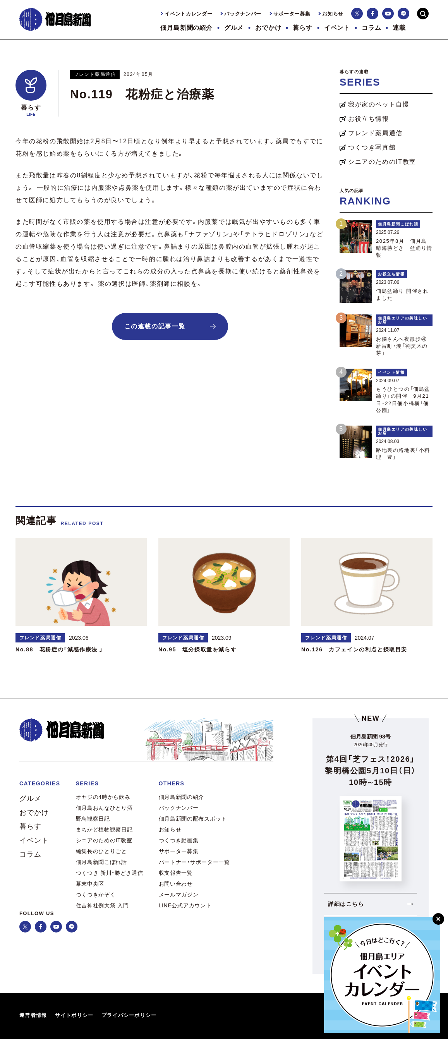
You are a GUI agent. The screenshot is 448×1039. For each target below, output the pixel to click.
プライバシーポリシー (129, 1015)
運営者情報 (33, 1015)
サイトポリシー (74, 1015)
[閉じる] (438, 919)
